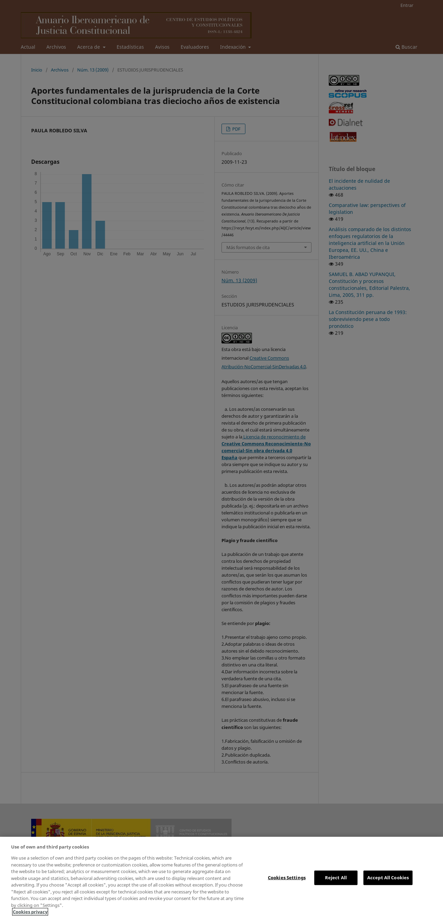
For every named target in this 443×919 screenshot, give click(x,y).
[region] (221, 878)
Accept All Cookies (388, 877)
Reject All (336, 877)
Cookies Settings (287, 877)
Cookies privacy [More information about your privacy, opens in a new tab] (30, 912)
